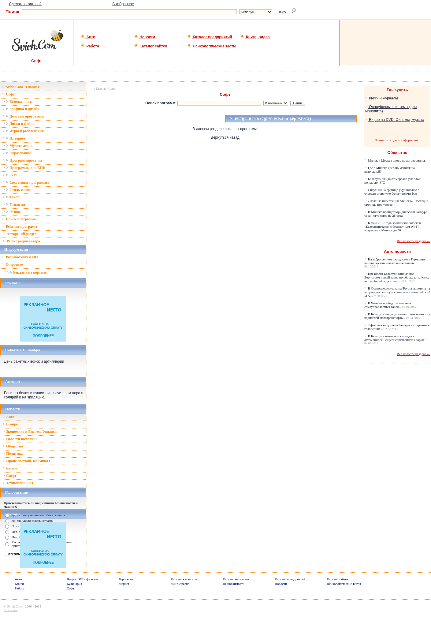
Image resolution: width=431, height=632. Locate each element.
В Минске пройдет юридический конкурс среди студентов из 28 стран (395, 213)
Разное (11, 212)
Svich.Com (14, 606)
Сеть (10, 175)
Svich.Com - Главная (21, 87)
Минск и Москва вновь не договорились (394, 160)
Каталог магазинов (236, 579)
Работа (90, 46)
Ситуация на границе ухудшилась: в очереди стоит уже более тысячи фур (391, 191)
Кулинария (74, 583)
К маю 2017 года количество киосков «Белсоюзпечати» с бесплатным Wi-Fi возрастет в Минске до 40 (392, 226)
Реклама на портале (25, 272)
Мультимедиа (17, 146)
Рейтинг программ (19, 226)
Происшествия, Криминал (26, 461)
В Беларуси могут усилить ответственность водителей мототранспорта (397, 316)
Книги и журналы (381, 98)
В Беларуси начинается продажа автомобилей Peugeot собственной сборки (395, 339)
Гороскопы (126, 579)
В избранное (123, 4)
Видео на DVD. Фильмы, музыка (394, 120)
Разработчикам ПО (20, 257)
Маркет (124, 583)
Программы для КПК (24, 168)
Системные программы (26, 182)
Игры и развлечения (23, 131)
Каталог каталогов (184, 579)
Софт (8, 94)
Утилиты (14, 204)
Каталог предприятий (209, 37)
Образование (17, 153)
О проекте (12, 264)
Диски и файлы (19, 124)
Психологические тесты (211, 46)
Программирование (22, 160)
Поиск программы (19, 219)
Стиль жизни (17, 190)
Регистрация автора (21, 241)
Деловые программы (23, 116)
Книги (19, 583)
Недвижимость (233, 583)
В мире (10, 424)
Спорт (9, 475)
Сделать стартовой (25, 4)
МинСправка (180, 583)
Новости (144, 37)
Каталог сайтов (150, 46)
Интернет (14, 138)
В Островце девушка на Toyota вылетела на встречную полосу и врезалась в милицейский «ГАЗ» (397, 291)
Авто (88, 37)
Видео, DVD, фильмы (82, 579)
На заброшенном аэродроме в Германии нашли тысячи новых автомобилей (394, 262)
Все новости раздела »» (413, 241)
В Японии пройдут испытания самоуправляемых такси (390, 305)
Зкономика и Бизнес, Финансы (30, 431)
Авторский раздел (20, 234)
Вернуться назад (225, 137)
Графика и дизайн (21, 109)
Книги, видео (255, 37)
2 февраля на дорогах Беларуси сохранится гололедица (396, 327)
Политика (12, 453)
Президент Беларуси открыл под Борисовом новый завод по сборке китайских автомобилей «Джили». (396, 277)
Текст (11, 197)
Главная (101, 88)
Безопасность (17, 101)
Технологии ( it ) (17, 483)
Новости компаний (20, 439)
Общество (12, 446)
